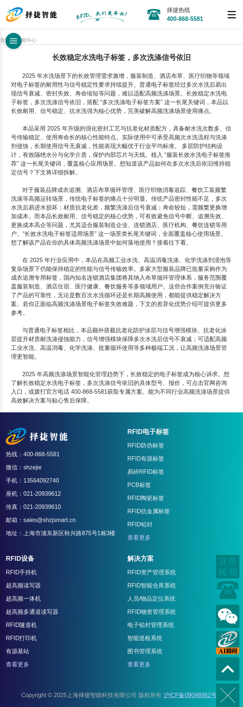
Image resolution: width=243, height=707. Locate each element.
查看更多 (139, 537)
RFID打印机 (21, 638)
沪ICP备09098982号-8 (192, 695)
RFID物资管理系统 (151, 612)
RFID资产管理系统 (151, 572)
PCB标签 (139, 485)
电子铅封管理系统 (150, 625)
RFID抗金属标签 (148, 511)
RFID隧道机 (21, 625)
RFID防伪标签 (145, 445)
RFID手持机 (21, 572)
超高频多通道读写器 (32, 612)
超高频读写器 (23, 585)
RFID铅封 (140, 524)
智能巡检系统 (144, 638)
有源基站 (17, 651)
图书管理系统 (144, 651)
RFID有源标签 (145, 458)
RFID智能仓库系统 (151, 585)
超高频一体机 (23, 599)
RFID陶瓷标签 (145, 498)
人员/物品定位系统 (151, 599)
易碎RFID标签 (145, 472)
